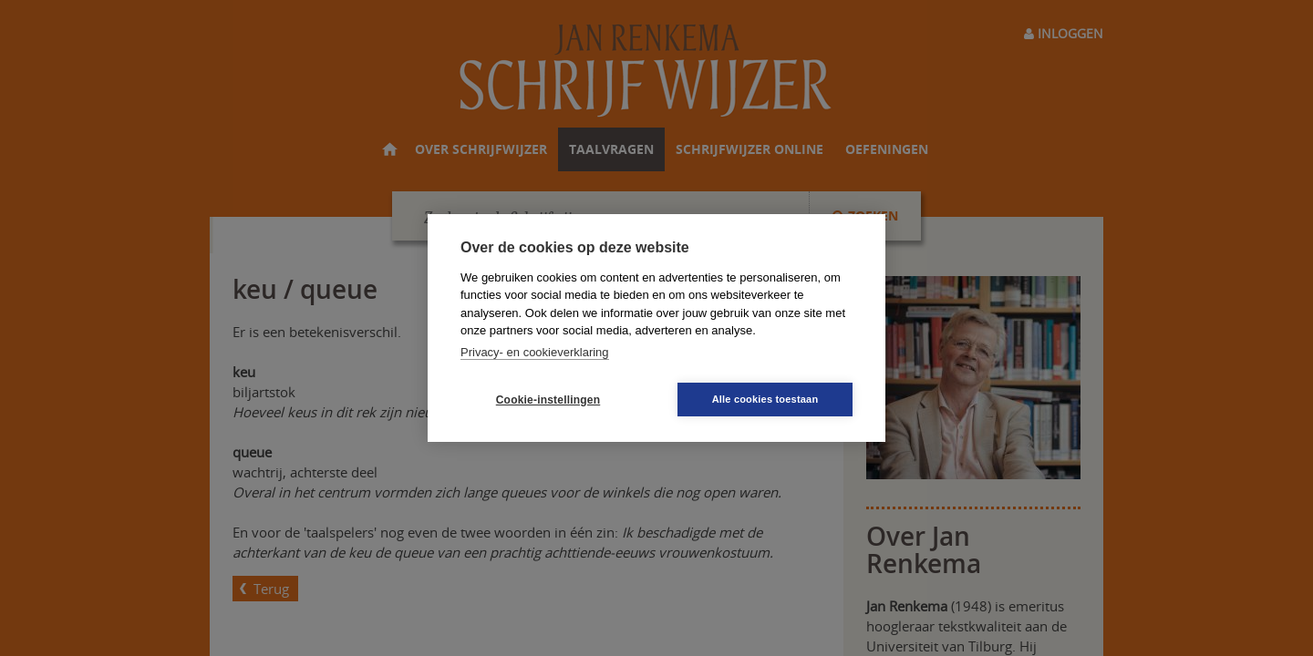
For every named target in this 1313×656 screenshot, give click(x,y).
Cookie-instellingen (548, 400)
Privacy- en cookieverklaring (534, 352)
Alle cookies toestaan (765, 399)
